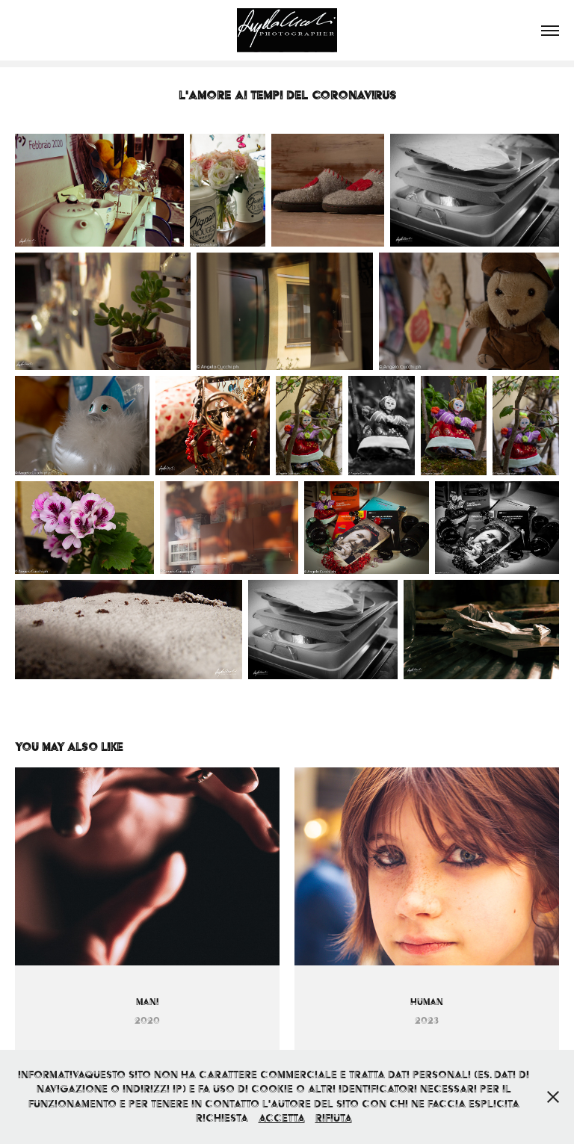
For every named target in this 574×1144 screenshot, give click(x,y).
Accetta (282, 1118)
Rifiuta (333, 1118)
